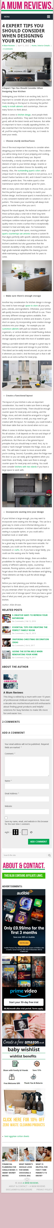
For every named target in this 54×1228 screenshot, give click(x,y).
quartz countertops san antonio (16, 233)
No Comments (18, 621)
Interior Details (43, 45)
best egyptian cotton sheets (17, 1136)
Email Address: (12, 793)
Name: (8, 780)
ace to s (30, 305)
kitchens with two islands (26, 467)
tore (36, 305)
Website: (8, 806)
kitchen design (24, 115)
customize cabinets (10, 329)
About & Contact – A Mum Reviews (27, 1186)
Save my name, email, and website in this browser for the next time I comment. (26, 822)
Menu (7, 17)
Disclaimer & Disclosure (19, 1189)
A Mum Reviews (8, 45)
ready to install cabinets (12, 106)
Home (34, 45)
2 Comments (8, 49)
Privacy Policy (44, 1189)
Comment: (10, 753)
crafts (16, 550)
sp (26, 305)
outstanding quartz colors (29, 170)
